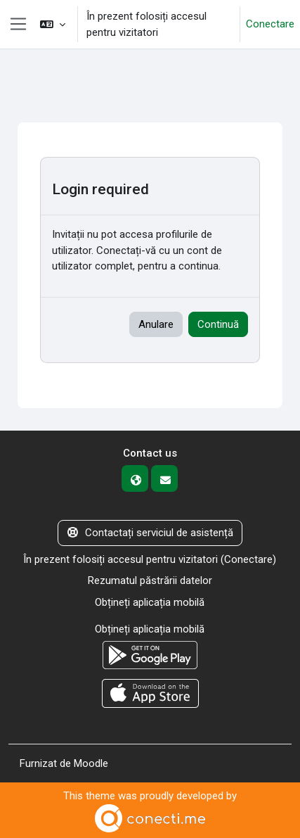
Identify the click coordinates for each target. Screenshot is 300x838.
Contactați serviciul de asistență (150, 532)
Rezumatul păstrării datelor (150, 580)
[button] (52, 24)
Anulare (156, 324)
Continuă (218, 324)
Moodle (91, 763)
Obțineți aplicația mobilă (149, 602)
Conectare (270, 24)
